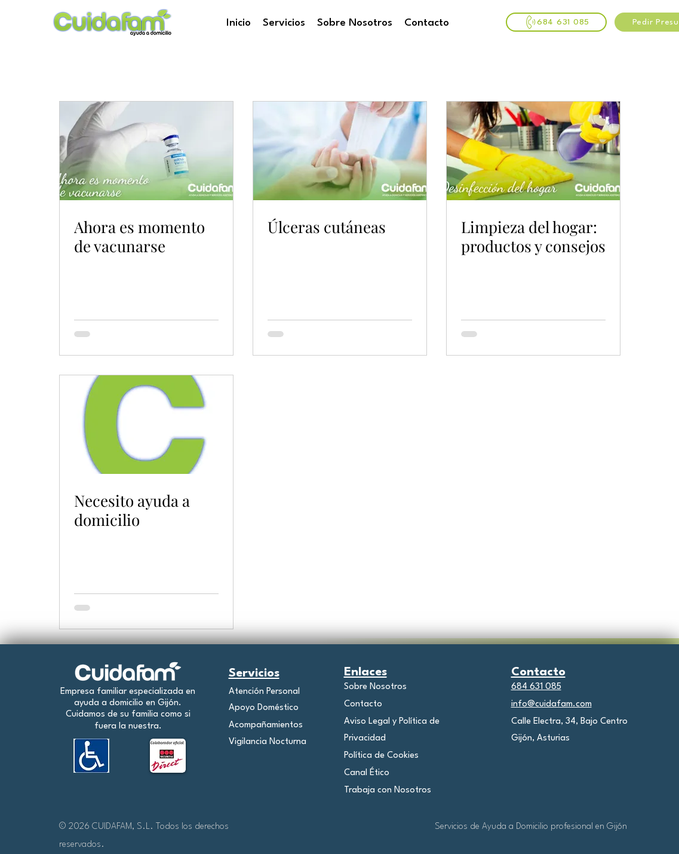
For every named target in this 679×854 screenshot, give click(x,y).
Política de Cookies (381, 755)
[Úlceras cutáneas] (339, 151)
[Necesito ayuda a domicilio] (146, 424)
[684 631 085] (556, 22)
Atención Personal (264, 691)
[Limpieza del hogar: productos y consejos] (533, 151)
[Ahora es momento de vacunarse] (146, 151)
